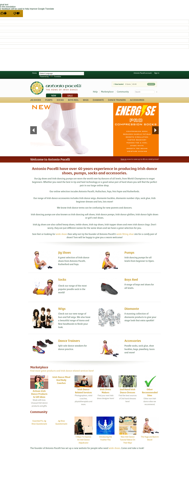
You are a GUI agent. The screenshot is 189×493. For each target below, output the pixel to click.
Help (95, 91)
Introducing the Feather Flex (105, 437)
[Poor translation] (16, 13)
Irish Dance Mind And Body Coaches (61, 380)
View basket (118, 84)
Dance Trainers (117, 100)
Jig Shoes (35, 100)
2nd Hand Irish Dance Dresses (127, 391)
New (53, 95)
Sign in (156, 73)
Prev (32, 130)
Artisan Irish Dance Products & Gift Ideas (39, 394)
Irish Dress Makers (105, 391)
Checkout (151, 84)
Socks (60, 100)
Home (34, 73)
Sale (70, 95)
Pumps (48, 100)
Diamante (98, 100)
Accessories (137, 100)
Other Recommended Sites (150, 392)
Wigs (86, 100)
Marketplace (107, 91)
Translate (55, 76)
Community (123, 91)
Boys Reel (73, 100)
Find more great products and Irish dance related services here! (62, 371)
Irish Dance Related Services (83, 391)
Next (155, 130)
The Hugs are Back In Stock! (150, 437)
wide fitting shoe (125, 234)
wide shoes (61, 234)
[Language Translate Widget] (61, 73)
